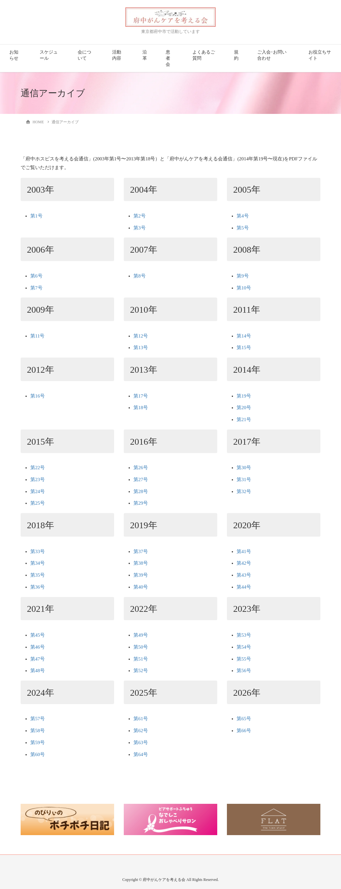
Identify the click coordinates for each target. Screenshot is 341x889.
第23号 (37, 479)
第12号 (140, 335)
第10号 (244, 287)
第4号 (243, 215)
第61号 (140, 718)
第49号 (140, 635)
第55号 (244, 659)
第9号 (243, 275)
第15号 (244, 347)
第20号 (244, 407)
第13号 (140, 347)
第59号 (37, 742)
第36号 (37, 587)
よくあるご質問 (203, 55)
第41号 (244, 551)
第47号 (37, 659)
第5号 (243, 227)
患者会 (168, 58)
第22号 (37, 467)
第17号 (140, 396)
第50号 (140, 647)
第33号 (37, 551)
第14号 (244, 335)
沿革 (144, 55)
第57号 (37, 718)
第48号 (37, 670)
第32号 (244, 491)
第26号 (140, 467)
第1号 (36, 215)
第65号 (244, 718)
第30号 (244, 467)
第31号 (244, 479)
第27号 (140, 479)
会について (84, 55)
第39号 (140, 575)
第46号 (37, 647)
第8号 (139, 275)
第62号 (140, 730)
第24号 (37, 491)
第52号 (140, 670)
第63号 (140, 742)
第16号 (37, 396)
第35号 (37, 575)
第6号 (36, 275)
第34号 (37, 563)
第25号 (37, 503)
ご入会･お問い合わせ (272, 55)
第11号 (37, 335)
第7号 (36, 287)
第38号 (140, 563)
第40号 (140, 587)
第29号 (140, 503)
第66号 (244, 730)
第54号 (244, 647)
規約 (236, 55)
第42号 (244, 563)
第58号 (37, 730)
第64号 (140, 754)
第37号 (140, 551)
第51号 (140, 659)
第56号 (244, 670)
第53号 (244, 635)
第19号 (244, 396)
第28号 (140, 491)
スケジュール (49, 55)
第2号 (139, 215)
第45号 (37, 635)
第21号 (244, 419)
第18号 (140, 407)
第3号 (139, 227)
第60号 (37, 754)
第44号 (244, 587)
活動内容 (116, 55)
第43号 (244, 575)
